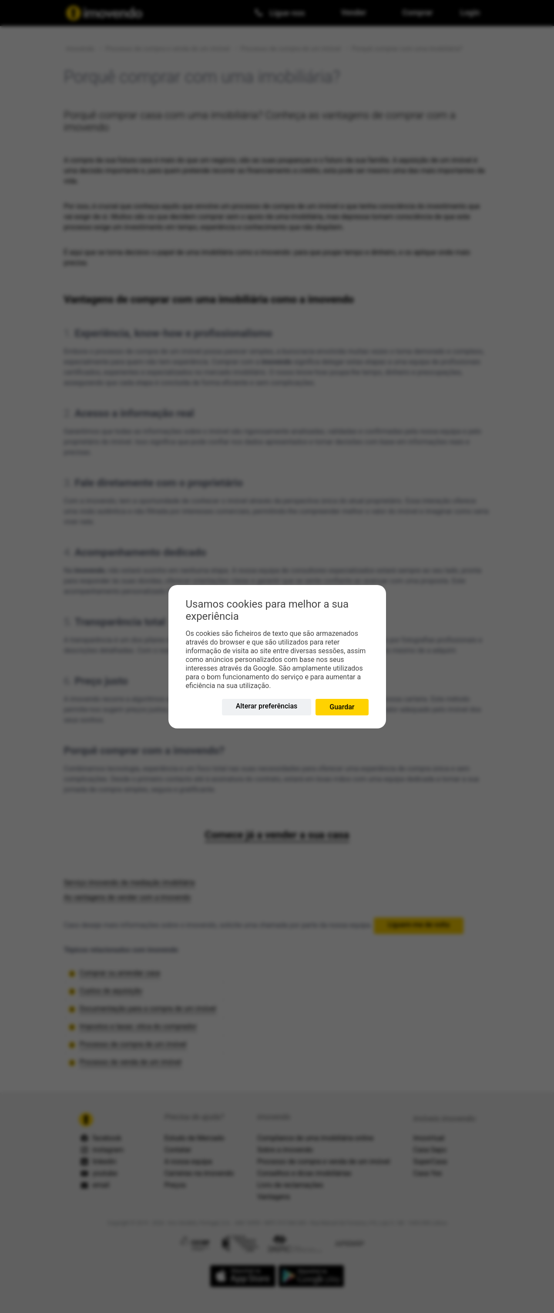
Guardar (341, 707)
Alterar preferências (267, 706)
